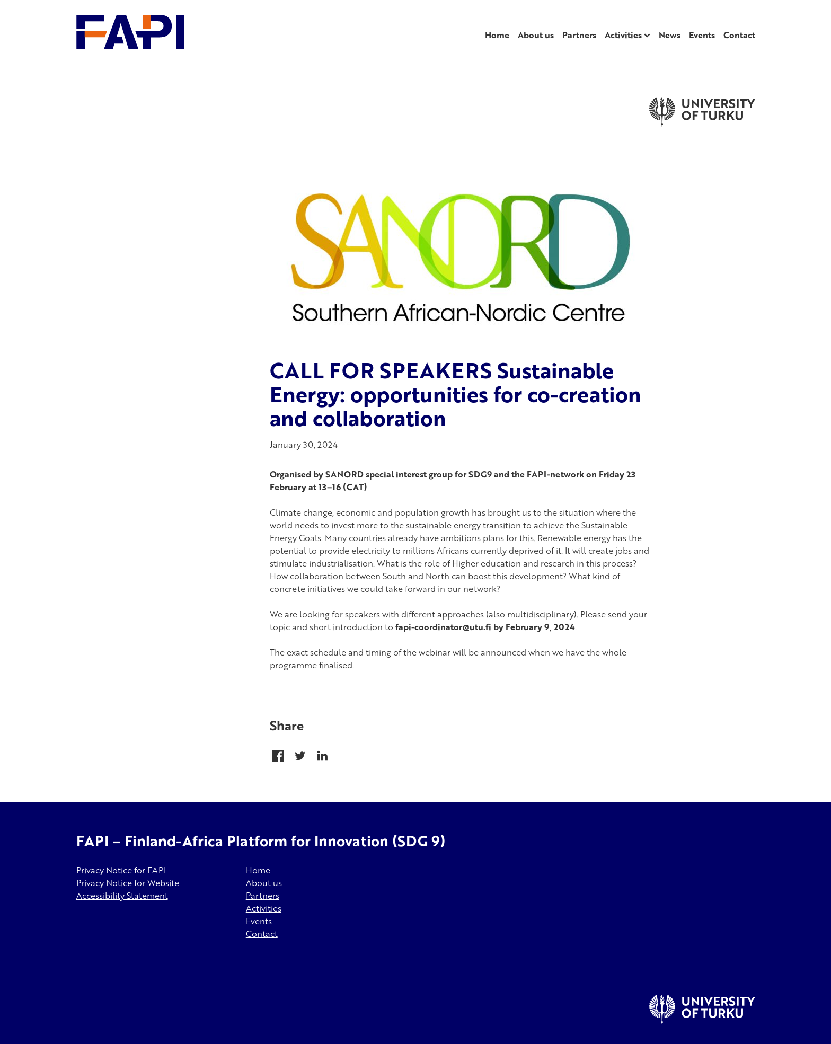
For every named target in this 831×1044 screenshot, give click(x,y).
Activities (623, 35)
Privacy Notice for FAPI (121, 870)
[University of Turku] (702, 1020)
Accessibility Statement (122, 895)
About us (536, 35)
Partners (579, 35)
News (669, 35)
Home (497, 35)
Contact (739, 35)
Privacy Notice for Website (127, 883)
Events (702, 35)
